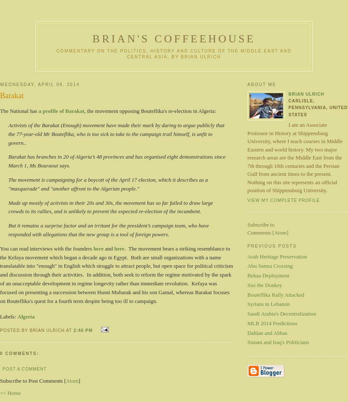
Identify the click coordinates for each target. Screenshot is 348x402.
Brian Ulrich (306, 94)
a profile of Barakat (61, 111)
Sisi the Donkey (264, 285)
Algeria (26, 316)
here (98, 248)
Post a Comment (25, 369)
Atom (72, 381)
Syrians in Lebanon (268, 304)
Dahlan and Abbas (267, 333)
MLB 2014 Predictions (272, 323)
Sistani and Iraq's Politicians (278, 342)
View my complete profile (283, 200)
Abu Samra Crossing (270, 266)
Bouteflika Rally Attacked (275, 295)
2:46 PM (83, 330)
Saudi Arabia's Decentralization (281, 314)
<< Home (10, 393)
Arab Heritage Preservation (277, 256)
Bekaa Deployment (268, 275)
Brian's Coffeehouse (174, 39)
